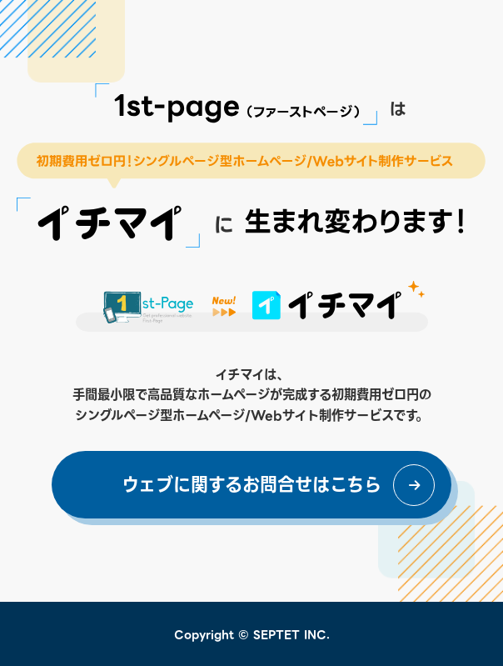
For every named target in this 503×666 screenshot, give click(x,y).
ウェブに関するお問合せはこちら (251, 485)
